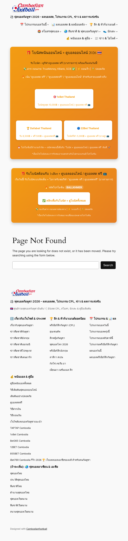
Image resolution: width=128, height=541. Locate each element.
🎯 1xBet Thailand (64, 100)
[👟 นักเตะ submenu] (117, 31)
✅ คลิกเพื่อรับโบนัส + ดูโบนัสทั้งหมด (64, 200)
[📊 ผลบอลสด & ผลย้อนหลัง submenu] (86, 24)
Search (108, 265)
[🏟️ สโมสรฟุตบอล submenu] (60, 31)
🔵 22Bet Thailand (88, 132)
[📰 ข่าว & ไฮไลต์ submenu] (117, 38)
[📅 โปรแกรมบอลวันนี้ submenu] (48, 24)
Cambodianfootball (36, 528)
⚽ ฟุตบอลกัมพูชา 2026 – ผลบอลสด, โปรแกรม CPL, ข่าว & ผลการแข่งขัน (54, 16)
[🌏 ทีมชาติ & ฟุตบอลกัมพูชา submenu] (100, 31)
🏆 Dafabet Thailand (39, 132)
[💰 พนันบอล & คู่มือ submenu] (91, 38)
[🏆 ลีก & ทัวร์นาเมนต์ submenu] (117, 24)
